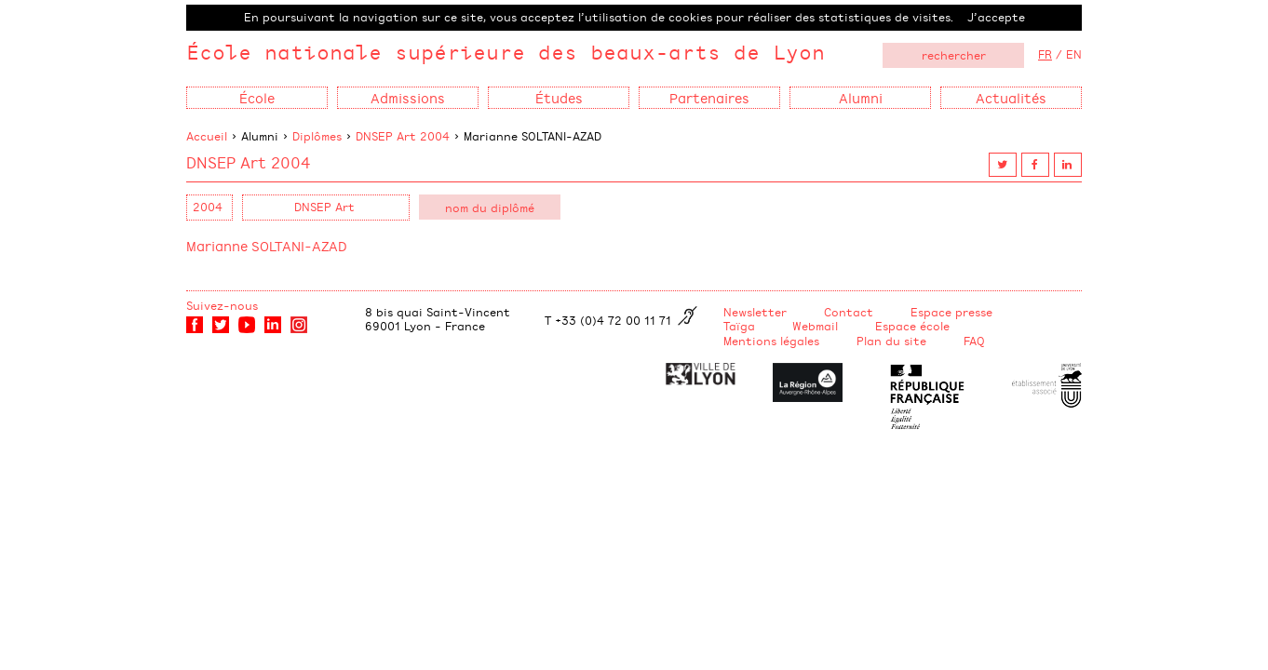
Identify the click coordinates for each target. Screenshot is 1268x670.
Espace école (912, 325)
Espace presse (951, 311)
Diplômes (317, 135)
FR (1045, 54)
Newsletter (755, 311)
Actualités (1011, 97)
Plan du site (891, 340)
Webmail (815, 325)
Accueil (206, 135)
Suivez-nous (222, 305)
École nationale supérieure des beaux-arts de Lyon (505, 51)
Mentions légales (771, 340)
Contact (848, 311)
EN (1074, 54)
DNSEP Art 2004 (403, 135)
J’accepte (996, 16)
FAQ (974, 340)
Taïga (739, 325)
